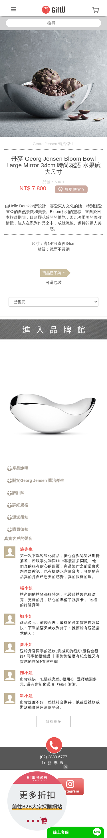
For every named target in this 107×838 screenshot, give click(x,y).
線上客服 (61, 832)
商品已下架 (54, 273)
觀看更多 (54, 721)
